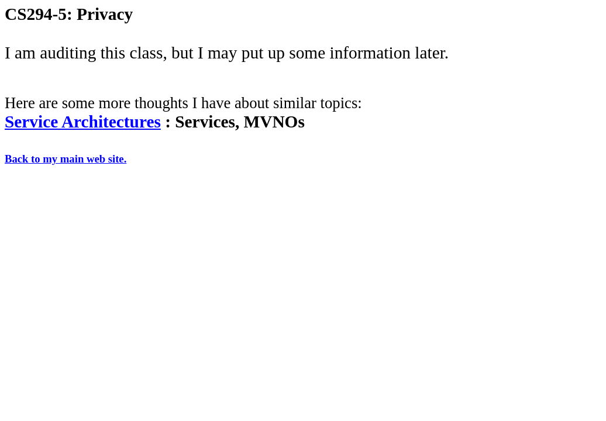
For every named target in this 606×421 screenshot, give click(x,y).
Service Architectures (83, 121)
